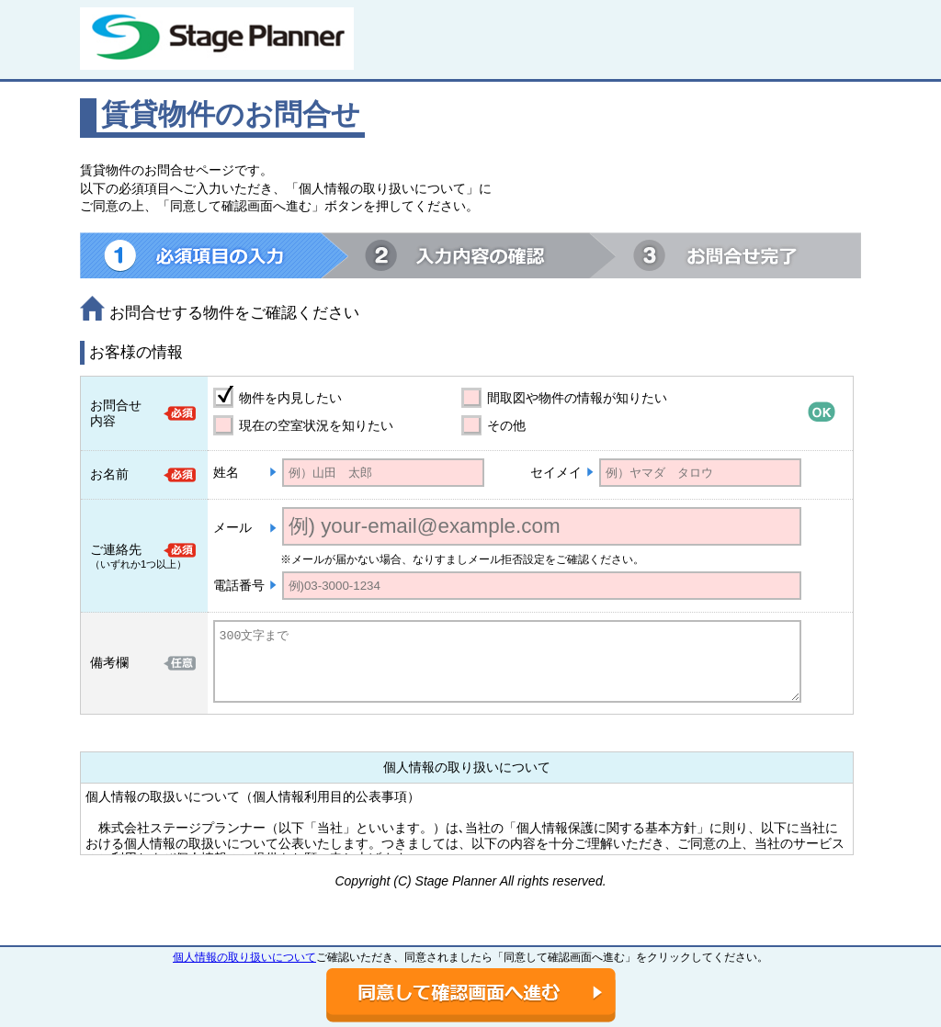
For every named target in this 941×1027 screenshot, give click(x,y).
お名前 (109, 474)
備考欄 (109, 662)
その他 (506, 425)
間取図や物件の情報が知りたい (577, 397)
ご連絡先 (116, 549)
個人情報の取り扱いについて (244, 957)
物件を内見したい (290, 397)
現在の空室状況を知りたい (316, 425)
